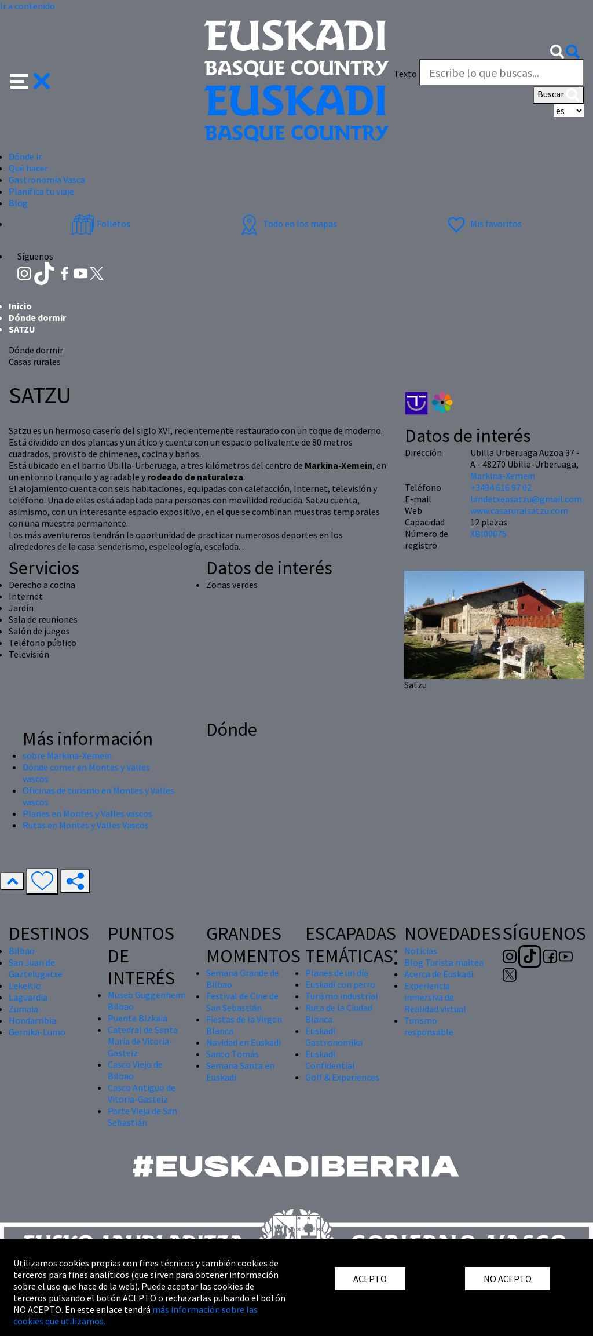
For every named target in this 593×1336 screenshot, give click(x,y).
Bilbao (22, 951)
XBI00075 (488, 533)
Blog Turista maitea (444, 962)
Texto (405, 73)
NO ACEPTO (508, 1278)
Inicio (20, 306)
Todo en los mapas (287, 223)
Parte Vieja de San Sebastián (142, 1116)
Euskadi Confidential (330, 1059)
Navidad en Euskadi (243, 1042)
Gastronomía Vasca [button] (47, 179)
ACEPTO (370, 1278)
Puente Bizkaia (137, 1018)
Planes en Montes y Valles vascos (87, 813)
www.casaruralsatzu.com (519, 510)
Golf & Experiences (342, 1077)
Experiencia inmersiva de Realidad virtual (435, 997)
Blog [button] (18, 203)
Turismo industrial (341, 996)
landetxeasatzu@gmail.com (526, 499)
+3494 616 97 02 (501, 487)
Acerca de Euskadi (438, 974)
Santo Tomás (232, 1054)
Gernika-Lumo (37, 1032)
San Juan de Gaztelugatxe (36, 968)
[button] (30, 80)
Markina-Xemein (502, 475)
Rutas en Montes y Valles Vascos (86, 825)
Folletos (100, 223)
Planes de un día (336, 973)
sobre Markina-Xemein (67, 755)
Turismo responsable (428, 1026)
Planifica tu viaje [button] (41, 191)
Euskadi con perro (340, 984)
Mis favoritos (483, 223)
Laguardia (28, 997)
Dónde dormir (37, 317)
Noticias (420, 951)
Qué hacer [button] (28, 168)
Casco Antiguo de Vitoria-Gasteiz (141, 1093)
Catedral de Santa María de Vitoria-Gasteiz (143, 1041)
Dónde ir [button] (25, 156)
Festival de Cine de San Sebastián (242, 1001)
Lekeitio (25, 985)
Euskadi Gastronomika (334, 1036)
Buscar (558, 95)
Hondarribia (32, 1020)
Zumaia (23, 1008)
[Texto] (501, 72)
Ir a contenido (27, 6)
